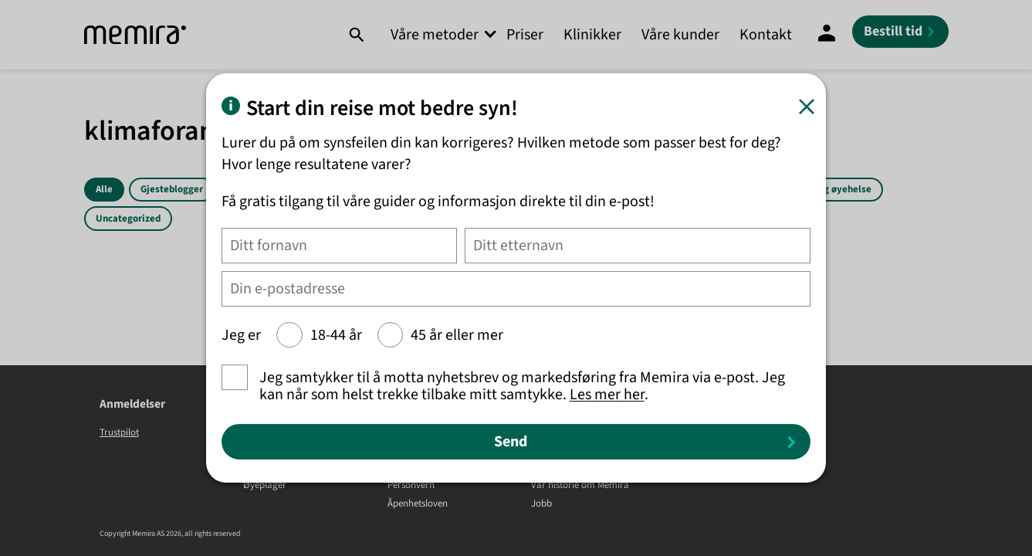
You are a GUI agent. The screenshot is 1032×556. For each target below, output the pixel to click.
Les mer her (607, 394)
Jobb (541, 504)
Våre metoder (435, 35)
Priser (524, 35)
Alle (104, 189)
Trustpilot (119, 432)
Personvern (411, 486)
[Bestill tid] (900, 31)
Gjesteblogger (171, 189)
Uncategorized (128, 218)
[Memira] (135, 35)
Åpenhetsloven (417, 504)
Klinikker (592, 35)
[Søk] (356, 35)
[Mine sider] (827, 35)
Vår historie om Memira (580, 486)
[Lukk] (806, 106)
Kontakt (765, 35)
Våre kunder (680, 35)
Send (510, 442)
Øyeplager (264, 486)
